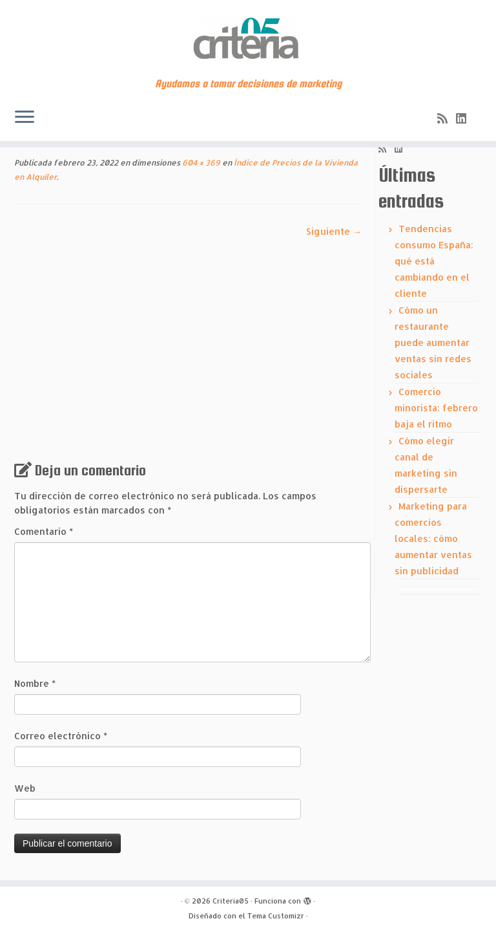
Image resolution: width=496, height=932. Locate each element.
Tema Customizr (275, 915)
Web (25, 788)
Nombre (35, 683)
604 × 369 (200, 163)
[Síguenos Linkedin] (465, 118)
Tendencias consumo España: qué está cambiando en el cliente (434, 261)
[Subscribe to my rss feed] (446, 118)
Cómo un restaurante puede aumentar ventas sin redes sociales (433, 342)
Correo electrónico (60, 735)
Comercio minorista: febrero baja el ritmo (436, 407)
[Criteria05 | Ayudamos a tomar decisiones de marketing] (248, 38)
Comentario (43, 531)
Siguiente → (334, 231)
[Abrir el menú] (24, 117)
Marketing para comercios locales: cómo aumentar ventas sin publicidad (433, 538)
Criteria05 (230, 900)
